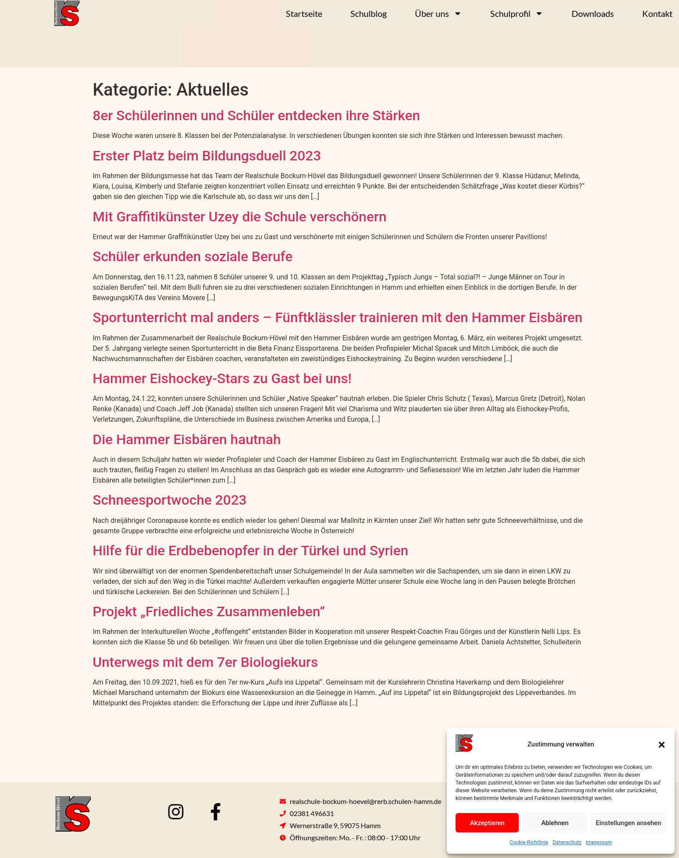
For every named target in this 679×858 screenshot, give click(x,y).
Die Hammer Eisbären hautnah (187, 439)
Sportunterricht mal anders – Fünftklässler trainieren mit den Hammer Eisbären (337, 317)
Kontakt (657, 13)
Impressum (599, 842)
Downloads (593, 13)
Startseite (304, 13)
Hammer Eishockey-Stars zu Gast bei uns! (222, 378)
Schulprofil (516, 13)
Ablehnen (555, 823)
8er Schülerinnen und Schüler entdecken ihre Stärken (256, 115)
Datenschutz (567, 842)
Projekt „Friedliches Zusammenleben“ (209, 611)
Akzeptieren (487, 823)
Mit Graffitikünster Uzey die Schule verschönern (240, 216)
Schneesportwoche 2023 (170, 500)
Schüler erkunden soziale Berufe (193, 256)
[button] (661, 744)
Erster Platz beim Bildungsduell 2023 (207, 155)
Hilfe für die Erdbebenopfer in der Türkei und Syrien (250, 550)
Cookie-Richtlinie (529, 842)
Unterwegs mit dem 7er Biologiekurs (205, 662)
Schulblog (368, 13)
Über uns (438, 13)
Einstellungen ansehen (628, 823)
